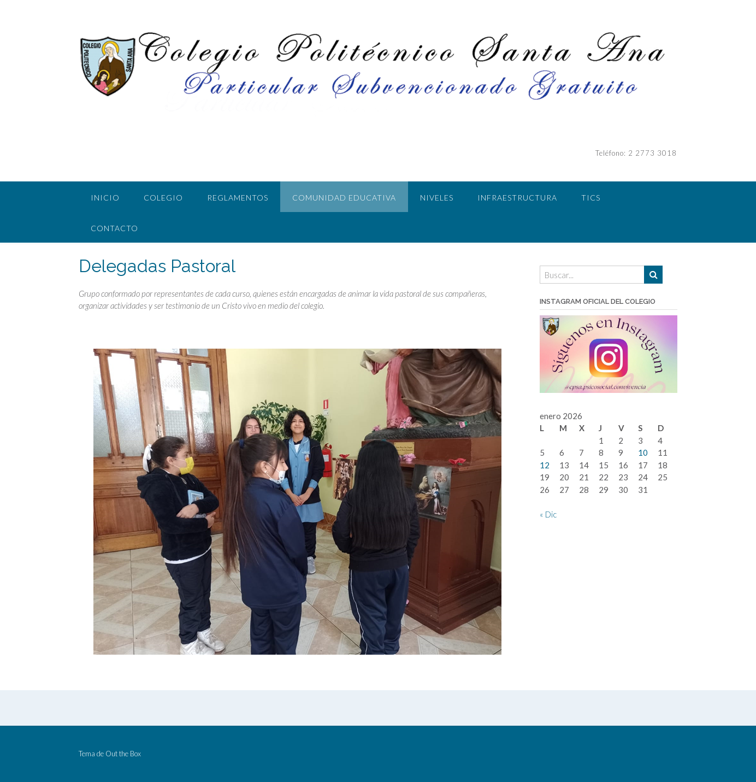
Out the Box (123, 753)
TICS (590, 197)
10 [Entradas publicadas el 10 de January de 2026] (643, 452)
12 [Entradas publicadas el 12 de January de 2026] (545, 465)
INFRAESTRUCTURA (517, 197)
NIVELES (436, 197)
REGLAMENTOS (237, 197)
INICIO (105, 197)
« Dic (548, 514)
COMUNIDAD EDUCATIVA (344, 197)
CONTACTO (114, 228)
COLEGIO (163, 197)
